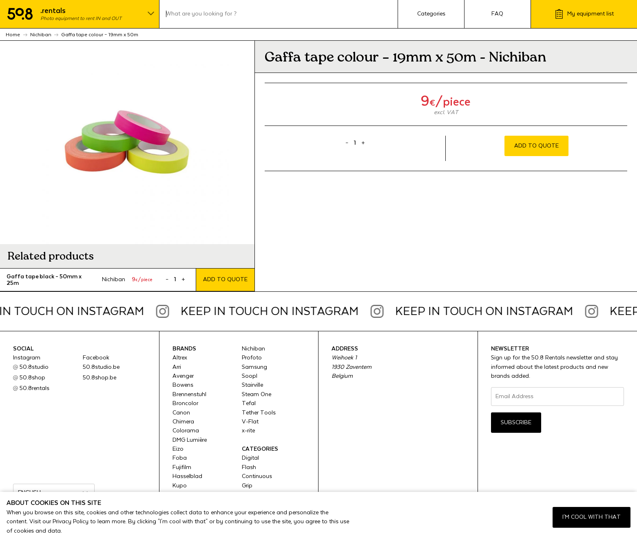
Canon (181, 413)
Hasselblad (187, 476)
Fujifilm (182, 467)
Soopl (249, 376)
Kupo (180, 486)
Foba (180, 458)
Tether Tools (259, 413)
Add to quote (225, 279)
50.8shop (32, 378)
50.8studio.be (101, 367)
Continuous (257, 476)
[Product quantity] (175, 279)
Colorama (186, 430)
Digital (250, 458)
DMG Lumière (190, 440)
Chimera (183, 422)
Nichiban (253, 349)
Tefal (249, 403)
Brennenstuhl (189, 394)
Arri (177, 367)
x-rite (248, 430)
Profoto (252, 358)
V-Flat (250, 422)
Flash (249, 467)
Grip (247, 486)
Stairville (252, 385)
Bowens (183, 385)
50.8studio (34, 367)
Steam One (256, 394)
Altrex (180, 358)
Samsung (254, 367)
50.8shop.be (99, 378)
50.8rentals (34, 388)
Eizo (178, 449)
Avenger (183, 376)
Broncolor (185, 403)
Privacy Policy (70, 521)
